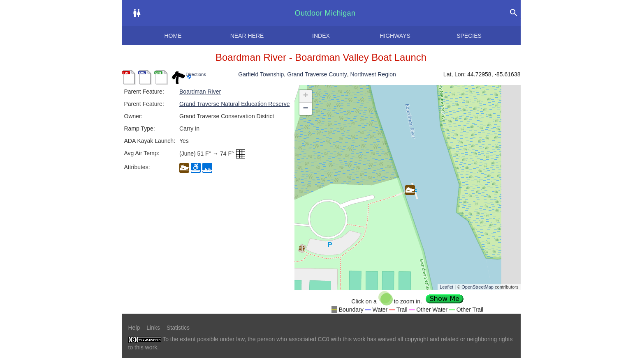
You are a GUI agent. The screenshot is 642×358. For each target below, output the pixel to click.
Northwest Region (373, 74)
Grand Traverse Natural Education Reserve (234, 104)
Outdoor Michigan (325, 13)
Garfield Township (261, 74)
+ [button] (305, 96)
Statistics (178, 327)
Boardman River (200, 91)
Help (134, 327)
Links (153, 327)
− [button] (305, 109)
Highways (395, 35)
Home (173, 35)
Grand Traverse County (317, 74)
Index (321, 35)
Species (469, 35)
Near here (247, 35)
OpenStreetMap (477, 287)
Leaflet (446, 287)
